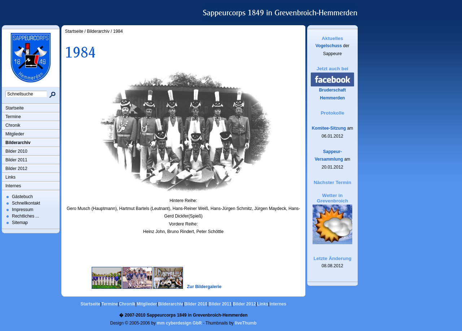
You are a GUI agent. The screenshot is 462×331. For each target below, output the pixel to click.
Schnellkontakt (26, 203)
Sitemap (20, 222)
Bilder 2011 (16, 159)
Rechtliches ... (25, 216)
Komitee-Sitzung (329, 128)
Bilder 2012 (16, 168)
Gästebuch (22, 196)
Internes (13, 185)
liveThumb (246, 323)
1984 (118, 31)
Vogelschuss (328, 45)
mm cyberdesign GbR (179, 323)
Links (10, 177)
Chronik (12, 125)
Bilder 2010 (16, 151)
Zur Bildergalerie (204, 286)
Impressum (22, 209)
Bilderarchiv (17, 142)
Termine (13, 116)
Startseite (14, 108)
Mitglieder (14, 134)
